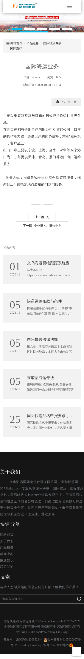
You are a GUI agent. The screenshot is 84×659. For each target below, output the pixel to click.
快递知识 (7, 560)
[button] (17, 29)
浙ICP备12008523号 (29, 639)
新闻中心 (7, 554)
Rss (53, 645)
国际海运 (16, 48)
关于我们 (10, 471)
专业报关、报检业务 (42, 226)
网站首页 (16, 43)
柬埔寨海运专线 (40, 378)
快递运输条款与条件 (44, 301)
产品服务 (33, 43)
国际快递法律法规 (42, 339)
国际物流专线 (52, 43)
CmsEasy (61, 632)
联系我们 (7, 567)
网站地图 (63, 645)
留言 (46, 645)
